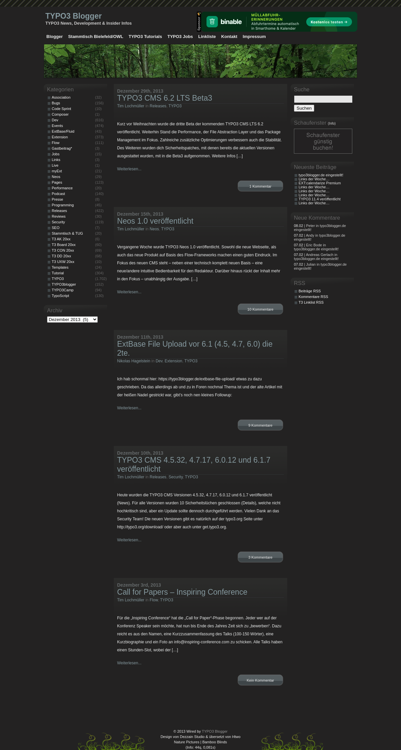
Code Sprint (61, 109)
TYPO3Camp (62, 290)
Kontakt (229, 36)
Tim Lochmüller (130, 106)
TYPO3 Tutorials (145, 36)
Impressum (254, 36)
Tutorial (58, 273)
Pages (57, 182)
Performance (62, 188)
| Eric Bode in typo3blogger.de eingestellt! (316, 247)
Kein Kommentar (260, 680)
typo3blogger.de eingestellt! (321, 175)
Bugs (56, 103)
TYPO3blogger (64, 284)
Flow (154, 600)
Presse (57, 199)
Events (57, 126)
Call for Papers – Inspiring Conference (182, 592)
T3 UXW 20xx (63, 262)
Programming (63, 205)
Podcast (58, 194)
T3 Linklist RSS (311, 302)
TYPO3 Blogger (73, 16)
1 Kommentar (260, 186)
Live (55, 165)
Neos (154, 229)
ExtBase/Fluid (63, 131)
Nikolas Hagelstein (133, 361)
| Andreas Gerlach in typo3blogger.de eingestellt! (316, 257)
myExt (57, 171)
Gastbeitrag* (62, 148)
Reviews (59, 216)
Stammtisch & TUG (67, 233)
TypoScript (60, 296)
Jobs (55, 154)
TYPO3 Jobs (180, 36)
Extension (173, 361)
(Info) (332, 123)
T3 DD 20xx (61, 256)
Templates (60, 267)
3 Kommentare (260, 557)
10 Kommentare (260, 309)
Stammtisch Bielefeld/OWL (95, 36)
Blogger (54, 36)
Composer (60, 114)
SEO (55, 228)
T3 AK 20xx (61, 239)
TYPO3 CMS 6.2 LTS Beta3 (164, 98)
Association (61, 97)
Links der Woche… (314, 179)
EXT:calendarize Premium (320, 183)
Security (175, 477)
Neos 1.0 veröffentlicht (155, 221)
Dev (158, 361)
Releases (158, 106)
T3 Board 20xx (64, 245)
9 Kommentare (260, 425)
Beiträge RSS (310, 291)
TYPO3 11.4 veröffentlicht (320, 199)
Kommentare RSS (313, 297)
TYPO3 (174, 106)
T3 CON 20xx (63, 250)
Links (56, 160)
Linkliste (207, 36)
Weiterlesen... (129, 169)
